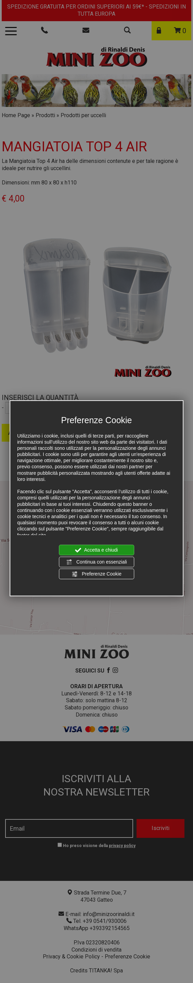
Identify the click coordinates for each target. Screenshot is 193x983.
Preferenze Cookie (96, 574)
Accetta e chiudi (96, 550)
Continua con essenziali (96, 562)
